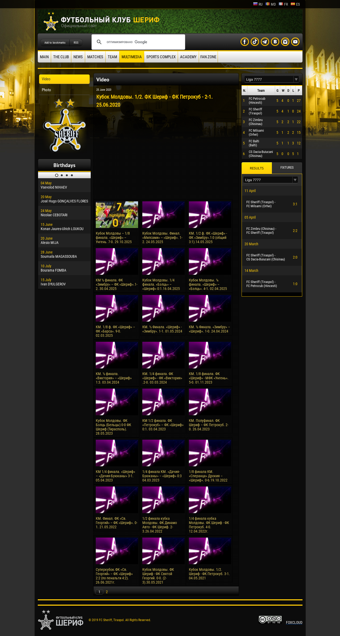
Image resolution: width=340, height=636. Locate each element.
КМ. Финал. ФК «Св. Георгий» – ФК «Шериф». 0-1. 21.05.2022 (116, 522)
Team (112, 57)
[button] (296, 79)
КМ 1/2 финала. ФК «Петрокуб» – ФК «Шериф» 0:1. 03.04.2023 (163, 424)
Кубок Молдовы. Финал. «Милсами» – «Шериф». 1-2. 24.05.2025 (162, 237)
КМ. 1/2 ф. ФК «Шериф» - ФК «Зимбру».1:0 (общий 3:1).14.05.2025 (208, 237)
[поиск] (137, 42)
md (270, 4)
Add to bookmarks (54, 42)
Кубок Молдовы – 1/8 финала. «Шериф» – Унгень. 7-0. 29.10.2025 (114, 237)
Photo (46, 90)
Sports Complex (161, 57)
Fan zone (208, 57)
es (295, 4)
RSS (76, 42)
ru (258, 4)
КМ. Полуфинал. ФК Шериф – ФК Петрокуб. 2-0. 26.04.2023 (208, 424)
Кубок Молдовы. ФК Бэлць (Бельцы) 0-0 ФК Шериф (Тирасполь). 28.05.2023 (113, 426)
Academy (188, 57)
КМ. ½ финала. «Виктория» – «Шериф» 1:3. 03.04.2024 (114, 378)
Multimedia (132, 57)
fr (283, 4)
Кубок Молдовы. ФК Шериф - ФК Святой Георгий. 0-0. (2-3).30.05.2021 (158, 575)
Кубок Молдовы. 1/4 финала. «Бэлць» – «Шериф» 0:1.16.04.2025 (161, 284)
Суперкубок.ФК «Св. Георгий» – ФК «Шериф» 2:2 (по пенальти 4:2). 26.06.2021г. (114, 575)
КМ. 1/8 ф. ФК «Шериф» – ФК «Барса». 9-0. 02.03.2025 (115, 331)
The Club (61, 57)
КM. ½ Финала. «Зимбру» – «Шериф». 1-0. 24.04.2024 (209, 329)
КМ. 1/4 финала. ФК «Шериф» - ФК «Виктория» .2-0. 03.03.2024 (162, 378)
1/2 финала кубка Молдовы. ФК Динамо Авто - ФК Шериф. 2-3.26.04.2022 (159, 524)
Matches (95, 57)
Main (44, 57)
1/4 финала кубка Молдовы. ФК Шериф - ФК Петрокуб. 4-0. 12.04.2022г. (209, 524)
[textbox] (269, 79)
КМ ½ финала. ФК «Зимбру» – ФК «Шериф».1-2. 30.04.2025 (116, 284)
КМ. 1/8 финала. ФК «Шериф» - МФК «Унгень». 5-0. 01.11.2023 (209, 378)
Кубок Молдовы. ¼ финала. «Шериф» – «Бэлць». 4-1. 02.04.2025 (208, 284)
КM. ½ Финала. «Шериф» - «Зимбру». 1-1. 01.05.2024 (162, 329)
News (78, 57)
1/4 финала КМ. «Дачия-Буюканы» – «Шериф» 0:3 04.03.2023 (162, 475)
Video (46, 79)
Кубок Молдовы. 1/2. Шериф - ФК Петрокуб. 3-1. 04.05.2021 (209, 573)
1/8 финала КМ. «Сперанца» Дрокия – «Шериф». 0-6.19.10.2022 (208, 475)
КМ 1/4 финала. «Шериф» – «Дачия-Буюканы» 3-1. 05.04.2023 (115, 475)
